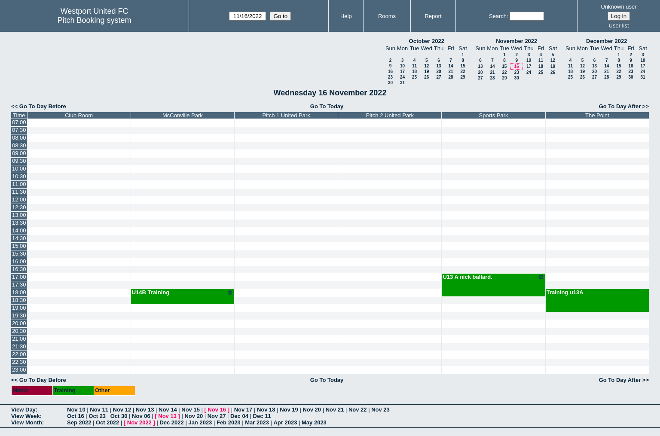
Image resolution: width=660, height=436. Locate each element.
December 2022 (606, 41)
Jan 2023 (200, 422)
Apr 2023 (285, 422)
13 (438, 66)
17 (402, 71)
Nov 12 (122, 409)
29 (462, 77)
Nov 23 (380, 409)
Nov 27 (217, 416)
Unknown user (618, 6)
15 (462, 66)
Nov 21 (335, 409)
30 (390, 82)
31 (402, 82)
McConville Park (182, 115)
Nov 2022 (139, 422)
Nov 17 (243, 409)
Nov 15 (190, 409)
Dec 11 (262, 416)
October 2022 (426, 41)
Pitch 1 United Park (286, 115)
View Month (26, 422)
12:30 (19, 207)
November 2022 (516, 41)
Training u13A (565, 292)
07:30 (19, 130)
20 (438, 71)
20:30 (19, 331)
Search (498, 16)
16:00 (19, 261)
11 (414, 66)
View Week (25, 416)
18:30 (19, 300)
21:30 (19, 346)
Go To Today (327, 106)
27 (438, 77)
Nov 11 (99, 409)
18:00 (19, 292)
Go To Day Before (42, 106)
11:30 (19, 192)
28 (450, 77)
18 (414, 71)
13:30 (19, 223)
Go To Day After (620, 106)
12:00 (19, 199)
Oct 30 (119, 416)
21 (450, 71)
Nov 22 (357, 409)
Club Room (79, 115)
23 (390, 77)
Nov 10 (76, 409)
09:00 (19, 153)
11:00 (19, 184)
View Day (23, 409)
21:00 (19, 338)
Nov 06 (141, 416)
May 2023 (314, 422)
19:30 (19, 315)
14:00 (19, 230)
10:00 (19, 168)
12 (426, 66)
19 (426, 71)
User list (619, 25)
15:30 (19, 253)
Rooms (387, 16)
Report (433, 16)
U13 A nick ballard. (493, 277)
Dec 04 (239, 416)
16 (390, 71)
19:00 (19, 308)
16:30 (19, 269)
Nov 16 (217, 409)
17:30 (19, 284)
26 (426, 77)
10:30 (19, 176)
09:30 (19, 161)
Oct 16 (75, 416)
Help (346, 16)
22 (462, 71)
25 (414, 77)
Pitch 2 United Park (390, 115)
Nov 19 (289, 409)
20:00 (19, 323)
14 (450, 66)
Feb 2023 (229, 422)
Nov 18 (266, 409)
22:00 (19, 354)
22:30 (19, 362)
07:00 (19, 122)
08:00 (19, 137)
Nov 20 (311, 409)
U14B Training (182, 292)
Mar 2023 (257, 422)
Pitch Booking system (94, 20)
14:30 (19, 238)
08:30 (19, 145)
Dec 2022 (171, 422)
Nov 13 (145, 409)
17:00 (19, 277)
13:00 (19, 215)
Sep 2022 (79, 422)
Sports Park (493, 115)
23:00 (19, 369)
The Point (597, 115)
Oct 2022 (107, 422)
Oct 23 (97, 416)
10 (402, 66)
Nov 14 (168, 409)
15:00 (19, 246)
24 (402, 77)
